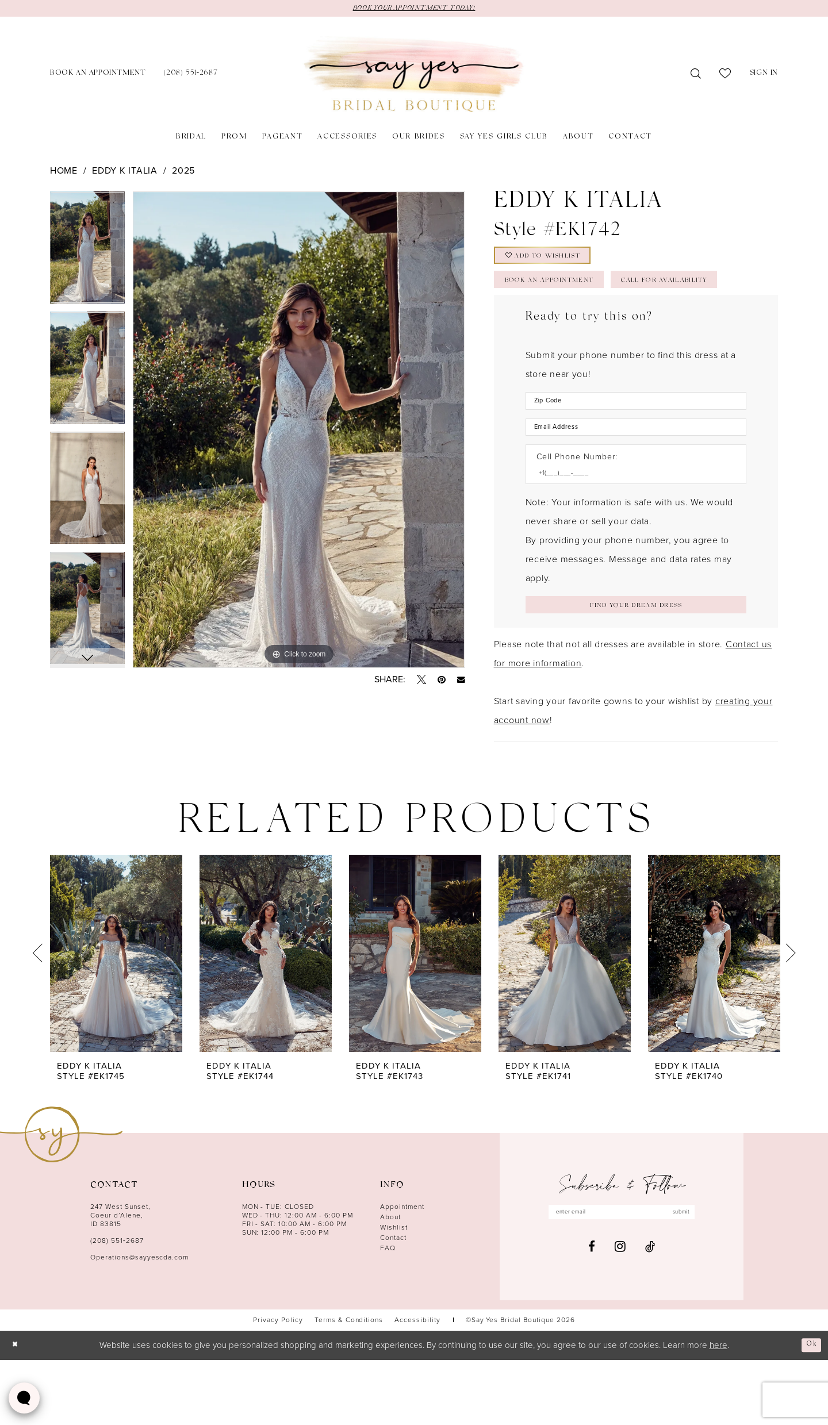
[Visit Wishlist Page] (725, 76)
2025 (183, 172)
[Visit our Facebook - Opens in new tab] (591, 1316)
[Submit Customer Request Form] (636, 667)
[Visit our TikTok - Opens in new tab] (650, 1316)
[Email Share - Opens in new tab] (461, 682)
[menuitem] (98, 76)
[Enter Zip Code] (636, 451)
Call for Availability (565, 327)
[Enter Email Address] (636, 482)
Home (64, 172)
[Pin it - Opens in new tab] (442, 681)
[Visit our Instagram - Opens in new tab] (620, 1315)
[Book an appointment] (98, 76)
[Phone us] (191, 76)
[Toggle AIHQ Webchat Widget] (24, 1398)
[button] (764, 76)
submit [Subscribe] (698, 1279)
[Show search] (696, 76)
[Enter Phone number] (630, 532)
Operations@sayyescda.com (139, 1323)
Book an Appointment (565, 296)
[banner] (414, 76)
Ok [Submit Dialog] (809, 1409)
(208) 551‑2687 (117, 1306)
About (390, 1282)
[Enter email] (621, 1279)
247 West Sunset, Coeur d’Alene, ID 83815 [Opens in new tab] (120, 1281)
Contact (393, 1303)
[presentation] (116, 1018)
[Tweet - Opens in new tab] (421, 681)
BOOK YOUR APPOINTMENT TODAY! (414, 9)
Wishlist (394, 1293)
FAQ (388, 1313)
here (718, 1410)
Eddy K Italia (125, 172)
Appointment (402, 1272)
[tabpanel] (87, 253)
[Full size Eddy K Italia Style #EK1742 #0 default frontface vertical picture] (298, 432)
